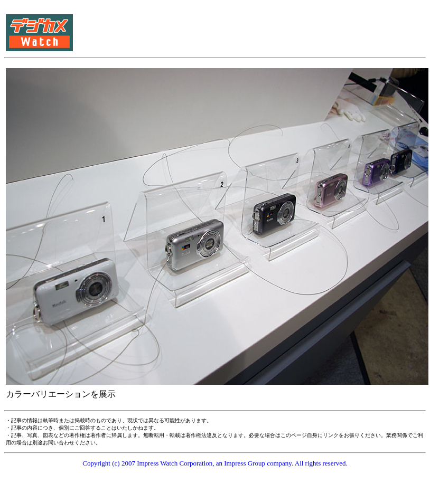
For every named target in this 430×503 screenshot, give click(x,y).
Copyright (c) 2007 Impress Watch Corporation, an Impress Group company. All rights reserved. (215, 463)
